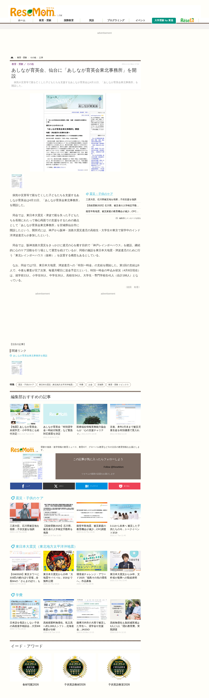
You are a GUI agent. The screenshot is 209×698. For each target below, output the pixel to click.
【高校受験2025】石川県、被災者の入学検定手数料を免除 (116, 205)
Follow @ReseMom (114, 467)
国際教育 (69, 20)
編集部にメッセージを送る (130, 218)
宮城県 (100, 384)
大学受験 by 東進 (163, 20)
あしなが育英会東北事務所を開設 (30, 355)
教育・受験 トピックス (118, 384)
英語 (91, 20)
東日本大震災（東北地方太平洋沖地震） (56, 384)
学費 (81, 384)
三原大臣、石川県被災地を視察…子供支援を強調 (111, 199)
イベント (140, 20)
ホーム (21, 20)
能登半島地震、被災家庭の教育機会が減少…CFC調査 (113, 211)
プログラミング (115, 20)
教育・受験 (45, 20)
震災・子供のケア (101, 193)
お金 (90, 384)
